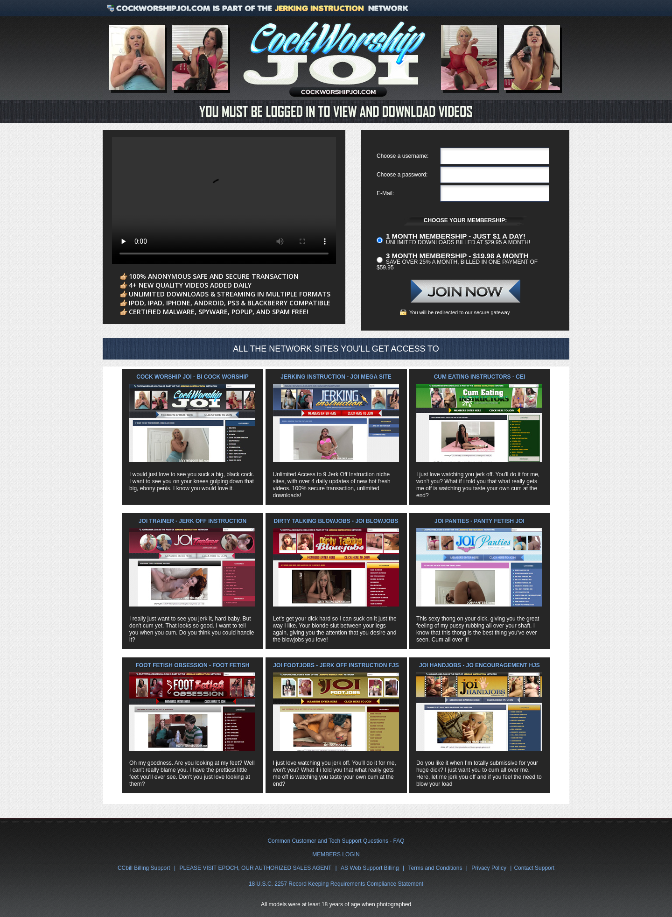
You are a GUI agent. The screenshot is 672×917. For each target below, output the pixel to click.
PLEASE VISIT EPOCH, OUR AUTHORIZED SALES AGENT (255, 868)
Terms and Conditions (435, 868)
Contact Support (534, 868)
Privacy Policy (488, 868)
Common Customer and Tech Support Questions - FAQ (335, 841)
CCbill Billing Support (144, 868)
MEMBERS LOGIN (335, 854)
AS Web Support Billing (370, 868)
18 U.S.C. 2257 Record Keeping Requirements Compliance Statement (336, 884)
